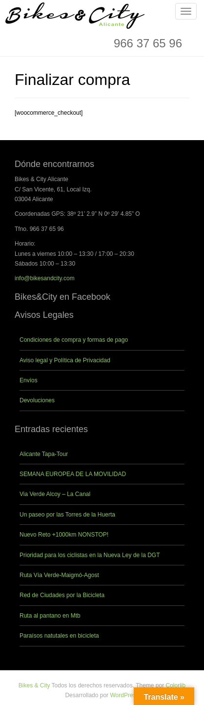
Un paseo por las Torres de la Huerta (67, 514)
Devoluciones (37, 400)
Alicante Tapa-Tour (44, 454)
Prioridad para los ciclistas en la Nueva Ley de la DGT (90, 555)
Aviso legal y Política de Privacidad (65, 360)
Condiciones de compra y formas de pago (74, 339)
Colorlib (176, 685)
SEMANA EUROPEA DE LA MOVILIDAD (73, 474)
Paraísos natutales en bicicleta (59, 635)
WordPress (124, 695)
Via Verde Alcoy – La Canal (55, 494)
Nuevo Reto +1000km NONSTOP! (64, 534)
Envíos (29, 380)
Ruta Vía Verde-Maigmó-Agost (59, 575)
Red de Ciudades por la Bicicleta (62, 595)
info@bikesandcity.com (45, 278)
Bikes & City (34, 685)
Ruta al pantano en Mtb (50, 615)
